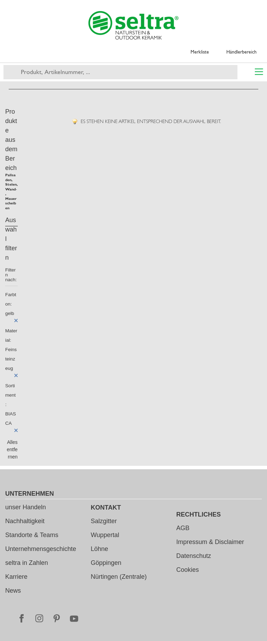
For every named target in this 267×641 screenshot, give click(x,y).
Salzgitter (104, 521)
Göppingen (106, 562)
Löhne (99, 548)
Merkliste (200, 52)
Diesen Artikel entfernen (16, 320)
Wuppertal (105, 535)
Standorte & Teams (31, 535)
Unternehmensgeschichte (40, 548)
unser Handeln (25, 507)
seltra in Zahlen (26, 562)
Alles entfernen (12, 449)
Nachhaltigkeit (24, 521)
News (13, 590)
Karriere (16, 576)
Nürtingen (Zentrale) (119, 576)
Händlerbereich (241, 52)
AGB (182, 528)
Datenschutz (193, 555)
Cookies (187, 569)
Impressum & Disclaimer (210, 541)
